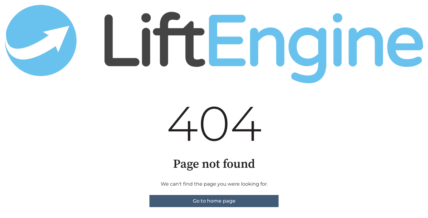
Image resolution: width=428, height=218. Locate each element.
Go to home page (214, 201)
